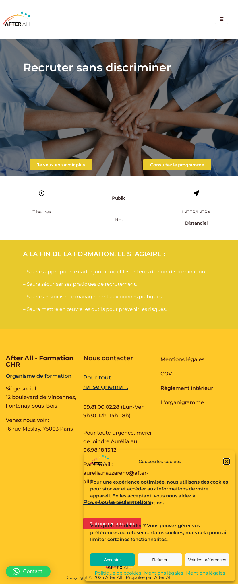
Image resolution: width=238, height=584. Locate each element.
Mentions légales (163, 573)
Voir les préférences (207, 559)
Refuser (159, 559)
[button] (226, 461)
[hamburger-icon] (221, 19)
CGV (166, 374)
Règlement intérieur (186, 388)
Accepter (112, 559)
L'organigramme (182, 402)
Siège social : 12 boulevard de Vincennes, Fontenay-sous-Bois (41, 397)
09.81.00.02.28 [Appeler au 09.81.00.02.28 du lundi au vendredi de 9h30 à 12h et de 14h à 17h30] (101, 407)
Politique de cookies (118, 573)
